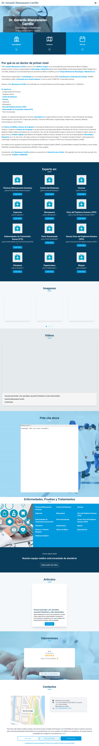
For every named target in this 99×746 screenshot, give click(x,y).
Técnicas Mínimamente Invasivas (43, 508)
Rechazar (28, 738)
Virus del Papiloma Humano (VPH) (87, 514)
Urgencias (38, 513)
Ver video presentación (28, 33)
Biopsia (79, 526)
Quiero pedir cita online (49, 565)
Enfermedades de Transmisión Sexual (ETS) (44, 521)
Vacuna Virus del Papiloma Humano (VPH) (86, 521)
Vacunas (80, 507)
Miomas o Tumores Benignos (42, 531)
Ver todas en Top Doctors (49, 674)
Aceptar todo (71, 738)
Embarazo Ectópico (42, 536)
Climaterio (39, 526)
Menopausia (60, 513)
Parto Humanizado (62, 519)
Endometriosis (82, 529)
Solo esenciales (49, 738)
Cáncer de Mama (62, 529)
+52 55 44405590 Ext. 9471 (63, 708)
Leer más (17, 194)
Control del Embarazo (63, 507)
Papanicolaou (61, 526)
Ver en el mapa (28, 711)
